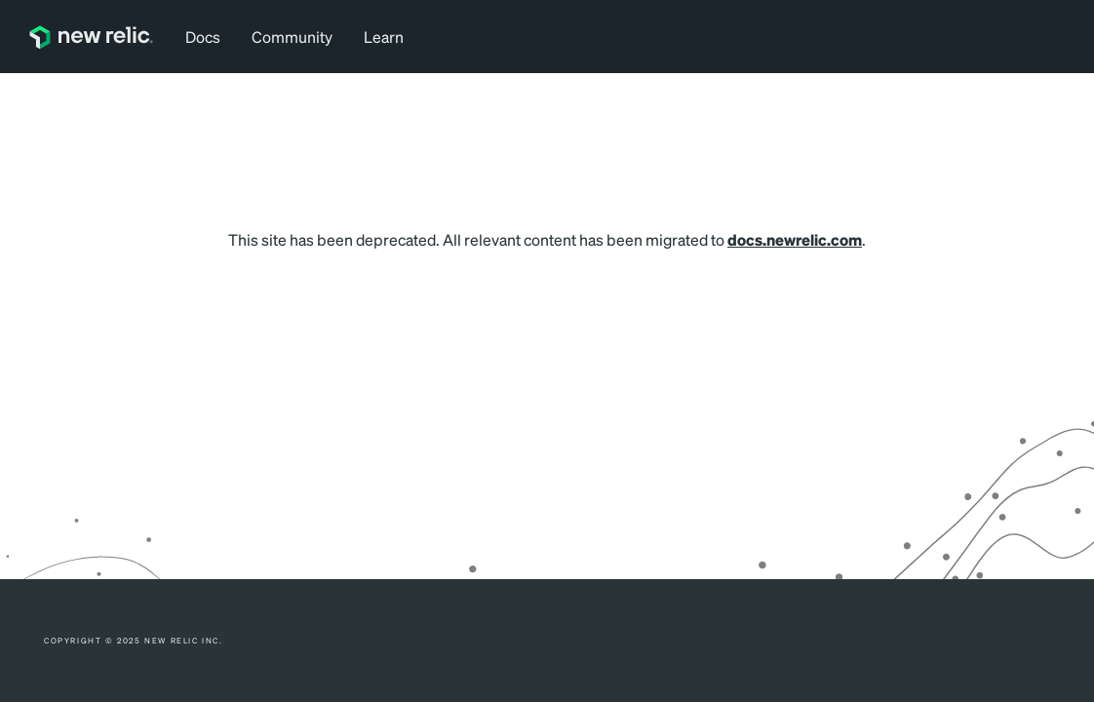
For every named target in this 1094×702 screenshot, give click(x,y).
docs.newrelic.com (794, 239)
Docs (202, 36)
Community (292, 36)
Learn (384, 36)
